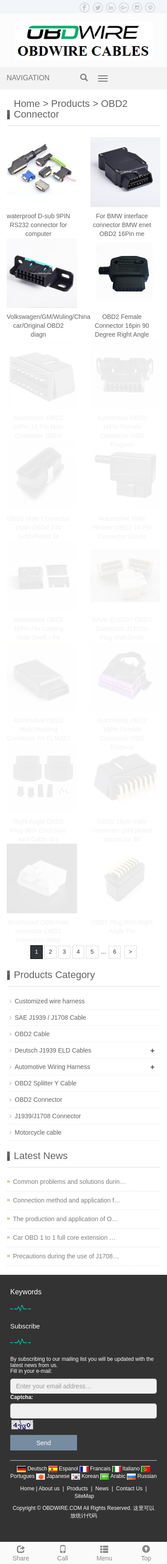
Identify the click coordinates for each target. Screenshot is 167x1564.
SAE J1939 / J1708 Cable (50, 1017)
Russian (142, 1476)
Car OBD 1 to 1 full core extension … (64, 1237)
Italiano (126, 1469)
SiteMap (84, 1496)
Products (70, 103)
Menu (105, 1552)
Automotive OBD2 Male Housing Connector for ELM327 (38, 729)
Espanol (64, 1469)
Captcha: (21, 1397)
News (102, 1488)
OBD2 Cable (32, 1033)
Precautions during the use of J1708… (66, 1256)
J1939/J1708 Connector (48, 1116)
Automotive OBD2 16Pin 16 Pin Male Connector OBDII (38, 426)
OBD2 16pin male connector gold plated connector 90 (122, 830)
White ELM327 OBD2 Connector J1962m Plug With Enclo (122, 628)
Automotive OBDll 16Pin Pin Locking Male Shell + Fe (38, 628)
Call (63, 1552)
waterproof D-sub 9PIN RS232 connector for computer (38, 224)
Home (27, 103)
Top (146, 1552)
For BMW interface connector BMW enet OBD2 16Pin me (122, 224)
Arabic (113, 1476)
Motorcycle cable (38, 1132)
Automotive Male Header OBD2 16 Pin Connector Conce (122, 527)
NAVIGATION (28, 78)
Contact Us (129, 1488)
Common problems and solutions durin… (69, 1181)
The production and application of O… (65, 1218)
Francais (96, 1469)
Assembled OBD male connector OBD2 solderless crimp (38, 931)
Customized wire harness (50, 1001)
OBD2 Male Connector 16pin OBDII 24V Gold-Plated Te (38, 527)
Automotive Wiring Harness (52, 1066)
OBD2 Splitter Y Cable (46, 1083)
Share (21, 1552)
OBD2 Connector (38, 1099)
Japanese (53, 1476)
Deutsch (33, 1469)
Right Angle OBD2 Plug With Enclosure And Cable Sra (38, 830)
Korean (85, 1476)
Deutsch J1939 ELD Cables (53, 1050)
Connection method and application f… (66, 1200)
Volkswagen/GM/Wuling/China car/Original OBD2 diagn (48, 325)
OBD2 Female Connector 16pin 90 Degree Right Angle (122, 325)
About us (48, 1488)
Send (44, 1442)
